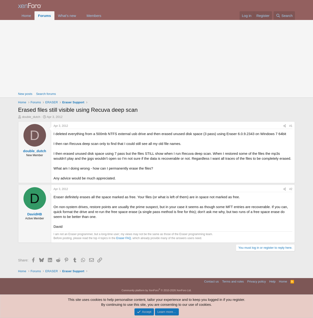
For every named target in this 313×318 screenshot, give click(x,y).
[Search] (284, 15)
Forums (44, 16)
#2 (290, 189)
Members (94, 16)
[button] (79, 15)
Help (272, 281)
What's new (67, 16)
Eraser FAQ (123, 238)
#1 (290, 126)
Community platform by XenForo (156, 290)
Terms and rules (233, 281)
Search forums (46, 94)
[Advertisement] (156, 55)
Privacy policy (256, 281)
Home (26, 16)
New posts (25, 94)
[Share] (285, 126)
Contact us (211, 281)
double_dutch (31, 117)
